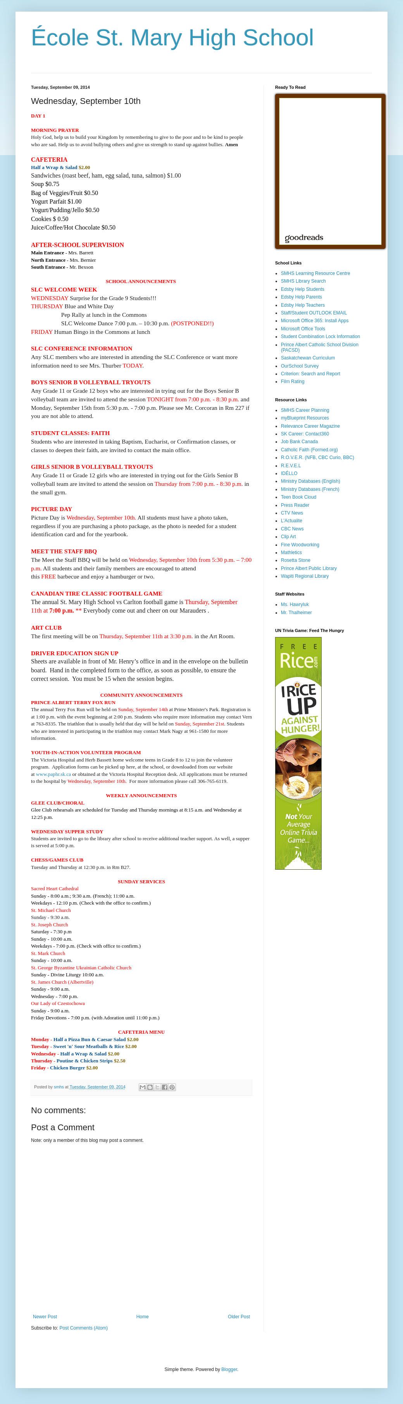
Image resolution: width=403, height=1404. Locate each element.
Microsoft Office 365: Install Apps (315, 320)
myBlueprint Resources (305, 418)
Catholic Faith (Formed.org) (309, 449)
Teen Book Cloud (298, 497)
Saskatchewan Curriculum (308, 358)
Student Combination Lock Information (320, 336)
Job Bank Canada (299, 441)
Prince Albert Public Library (309, 568)
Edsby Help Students (302, 289)
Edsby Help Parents (301, 297)
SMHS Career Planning (305, 410)
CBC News (292, 529)
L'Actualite (291, 520)
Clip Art (288, 536)
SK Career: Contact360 (305, 434)
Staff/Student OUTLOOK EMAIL (314, 313)
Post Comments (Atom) (83, 1328)
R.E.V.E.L (291, 465)
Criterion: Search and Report (310, 373)
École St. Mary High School (172, 37)
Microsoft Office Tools (303, 329)
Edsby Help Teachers (303, 305)
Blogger (229, 1369)
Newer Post (45, 1316)
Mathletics (291, 552)
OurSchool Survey (300, 366)
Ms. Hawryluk (295, 604)
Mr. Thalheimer (296, 612)
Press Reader (295, 505)
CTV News (292, 513)
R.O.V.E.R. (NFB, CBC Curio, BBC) (317, 457)
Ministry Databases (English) (310, 481)
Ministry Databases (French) (310, 489)
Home (142, 1316)
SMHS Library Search (303, 281)
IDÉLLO (289, 473)
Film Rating (293, 381)
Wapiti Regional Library (305, 576)
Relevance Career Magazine (310, 426)
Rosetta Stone (295, 560)
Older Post (239, 1316)
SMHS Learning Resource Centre (315, 273)
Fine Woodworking (300, 544)
